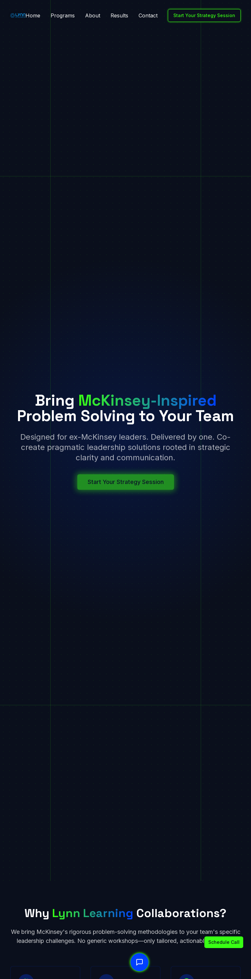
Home (32, 15)
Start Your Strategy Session (204, 15)
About (92, 15)
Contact (148, 15)
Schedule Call (219, 942)
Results (119, 15)
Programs (63, 15)
